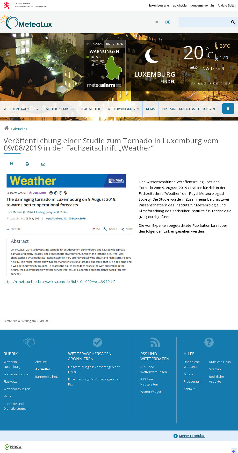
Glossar (189, 374)
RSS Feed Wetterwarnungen (153, 369)
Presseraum (193, 381)
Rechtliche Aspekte (216, 379)
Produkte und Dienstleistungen (188, 108)
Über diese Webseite (192, 364)
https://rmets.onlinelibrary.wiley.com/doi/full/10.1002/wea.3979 (57, 281)
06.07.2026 (114, 44)
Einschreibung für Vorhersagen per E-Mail (94, 369)
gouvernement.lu (202, 5)
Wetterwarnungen (123, 108)
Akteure (41, 362)
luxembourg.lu (159, 5)
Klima (150, 108)
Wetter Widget (150, 391)
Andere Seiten (227, 5)
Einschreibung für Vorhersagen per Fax (94, 381)
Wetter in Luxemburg (21, 108)
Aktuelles (20, 129)
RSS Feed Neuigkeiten (149, 381)
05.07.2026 (94, 44)
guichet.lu (180, 5)
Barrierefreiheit (44, 376)
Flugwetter (90, 108)
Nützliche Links (220, 362)
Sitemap (215, 369)
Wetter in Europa (59, 108)
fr (157, 22)
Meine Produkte (189, 436)
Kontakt (189, 389)
